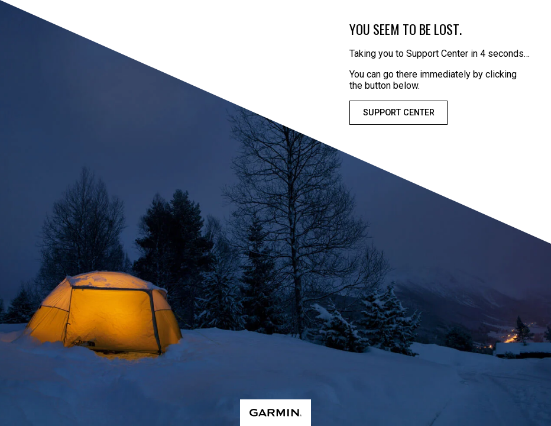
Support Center (399, 113)
